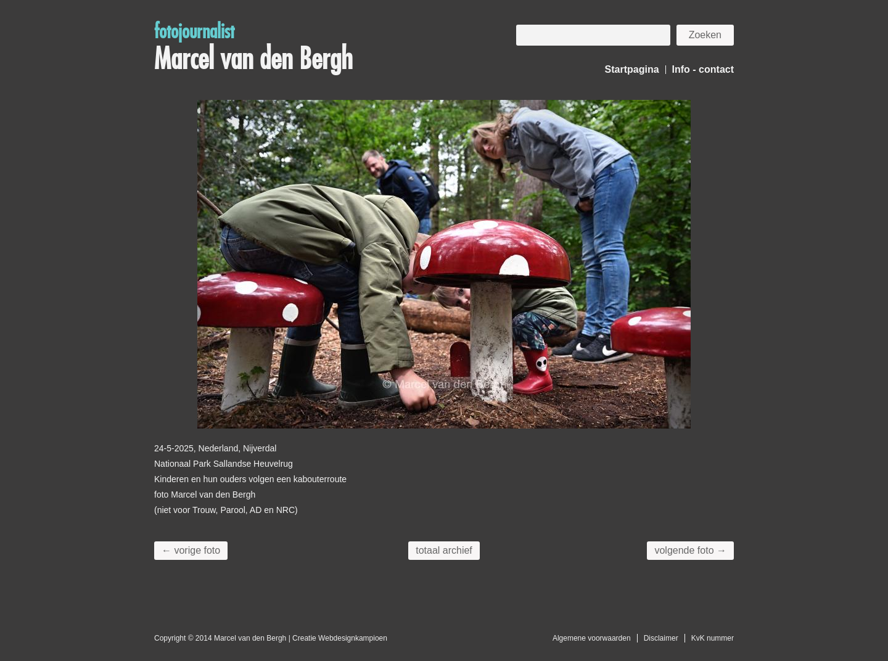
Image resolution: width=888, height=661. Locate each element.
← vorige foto (191, 550)
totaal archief (444, 550)
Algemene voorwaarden (592, 638)
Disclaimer (661, 638)
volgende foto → (690, 550)
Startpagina (632, 69)
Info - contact (703, 69)
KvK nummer (712, 638)
